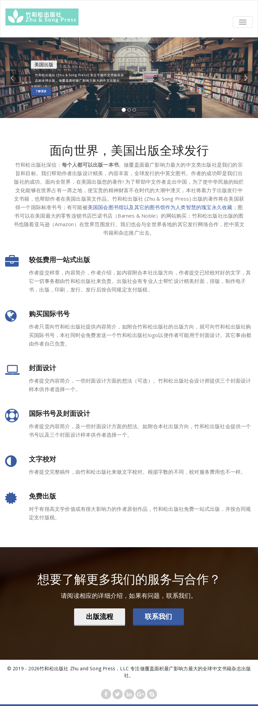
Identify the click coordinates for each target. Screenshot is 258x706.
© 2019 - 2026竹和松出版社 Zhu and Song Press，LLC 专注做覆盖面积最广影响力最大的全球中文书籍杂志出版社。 (129, 671)
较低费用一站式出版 (59, 259)
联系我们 (158, 616)
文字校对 (42, 459)
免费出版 (42, 496)
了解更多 (41, 91)
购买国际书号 (49, 313)
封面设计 (42, 367)
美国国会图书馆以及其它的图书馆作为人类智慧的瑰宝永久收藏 (160, 207)
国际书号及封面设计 (59, 413)
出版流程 (99, 616)
